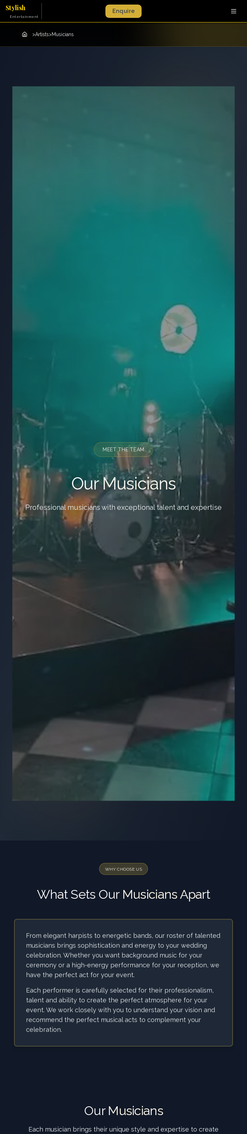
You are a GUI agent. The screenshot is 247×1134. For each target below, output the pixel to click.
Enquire (123, 11)
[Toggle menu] (233, 11)
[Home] (24, 34)
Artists (42, 34)
